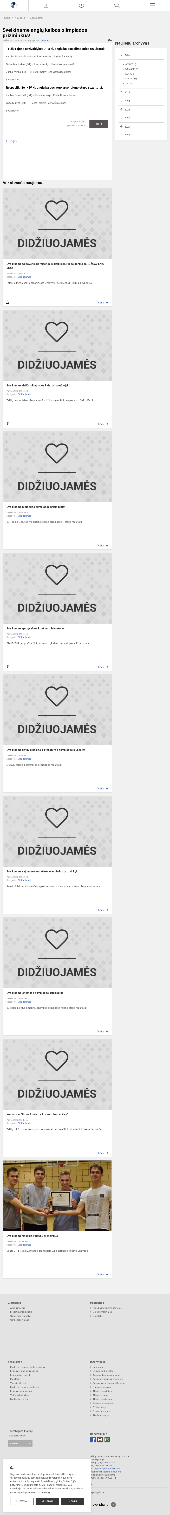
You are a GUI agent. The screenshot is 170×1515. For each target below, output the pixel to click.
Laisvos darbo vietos (103, 1371)
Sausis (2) (130, 83)
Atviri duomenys (101, 1415)
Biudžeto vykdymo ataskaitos (24, 1387)
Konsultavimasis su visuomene (108, 1379)
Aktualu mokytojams (103, 1391)
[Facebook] (93, 1439)
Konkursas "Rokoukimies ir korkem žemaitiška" (37, 1114)
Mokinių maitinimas (102, 1312)
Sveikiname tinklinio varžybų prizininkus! (32, 1236)
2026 (127, 55)
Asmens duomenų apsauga (106, 1375)
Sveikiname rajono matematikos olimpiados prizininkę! (41, 871)
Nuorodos (98, 1367)
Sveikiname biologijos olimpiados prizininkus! (35, 507)
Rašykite (14, 1443)
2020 (127, 135)
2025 (127, 92)
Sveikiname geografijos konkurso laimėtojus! (35, 628)
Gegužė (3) (130, 64)
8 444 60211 (106, 1465)
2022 (127, 118)
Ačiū (99, 124)
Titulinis (7, 18)
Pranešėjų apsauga (102, 1387)
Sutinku (72, 1501)
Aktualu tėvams (100, 1395)
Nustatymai (22, 1501)
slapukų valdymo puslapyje (36, 1492)
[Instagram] (100, 1439)
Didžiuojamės (36, 18)
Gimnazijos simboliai (20, 1316)
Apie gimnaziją (17, 1308)
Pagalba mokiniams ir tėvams (107, 1308)
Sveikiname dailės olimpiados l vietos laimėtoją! (37, 385)
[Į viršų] (113, 1504)
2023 (127, 109)
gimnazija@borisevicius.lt (108, 1468)
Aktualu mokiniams (102, 1399)
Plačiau (100, 302)
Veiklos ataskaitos (19, 1395)
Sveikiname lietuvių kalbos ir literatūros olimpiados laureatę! (45, 750)
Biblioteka (98, 1316)
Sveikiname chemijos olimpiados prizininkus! (35, 993)
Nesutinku (47, 1501)
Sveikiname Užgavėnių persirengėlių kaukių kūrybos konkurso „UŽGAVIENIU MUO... (55, 266)
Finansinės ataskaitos (21, 1391)
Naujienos (20, 18)
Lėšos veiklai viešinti (20, 1375)
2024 (127, 101)
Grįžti (14, 141)
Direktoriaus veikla (19, 1399)
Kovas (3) (130, 74)
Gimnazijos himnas (19, 1320)
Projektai (14, 1379)
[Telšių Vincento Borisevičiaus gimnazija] (14, 4)
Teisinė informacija (102, 1411)
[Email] (107, 1439)
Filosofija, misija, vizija (21, 1312)
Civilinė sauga (99, 1407)
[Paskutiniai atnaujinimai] (81, 5)
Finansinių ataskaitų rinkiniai (24, 1371)
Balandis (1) (131, 69)
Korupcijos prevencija (103, 1403)
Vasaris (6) (131, 79)
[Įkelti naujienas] (46, 5)
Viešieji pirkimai (18, 1383)
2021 (127, 126)
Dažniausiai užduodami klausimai (109, 1383)
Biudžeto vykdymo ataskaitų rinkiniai (28, 1367)
